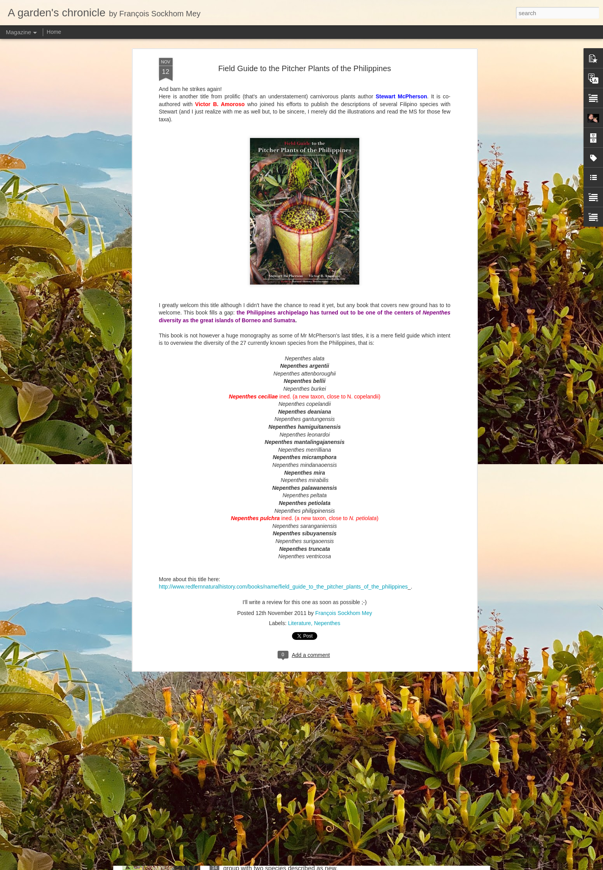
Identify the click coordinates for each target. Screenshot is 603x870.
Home (54, 32)
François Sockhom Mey (343, 366)
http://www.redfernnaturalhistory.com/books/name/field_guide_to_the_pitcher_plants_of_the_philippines (283, 340)
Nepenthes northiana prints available (273, 596)
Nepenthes (327, 376)
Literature (299, 376)
